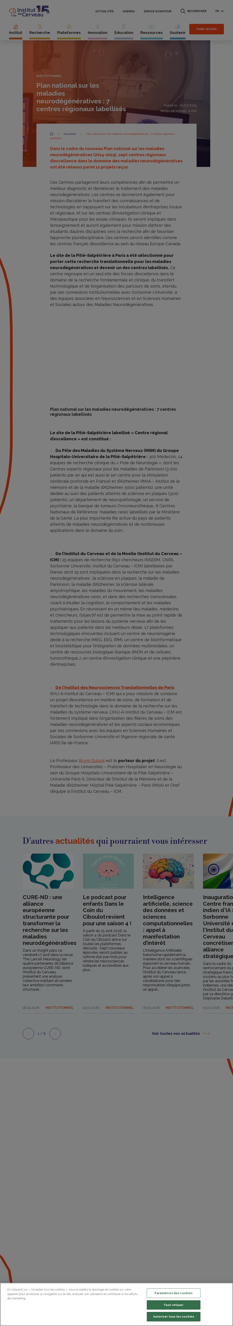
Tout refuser (174, 1305)
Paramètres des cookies (173, 1293)
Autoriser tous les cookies (173, 1316)
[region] (116, 1304)
